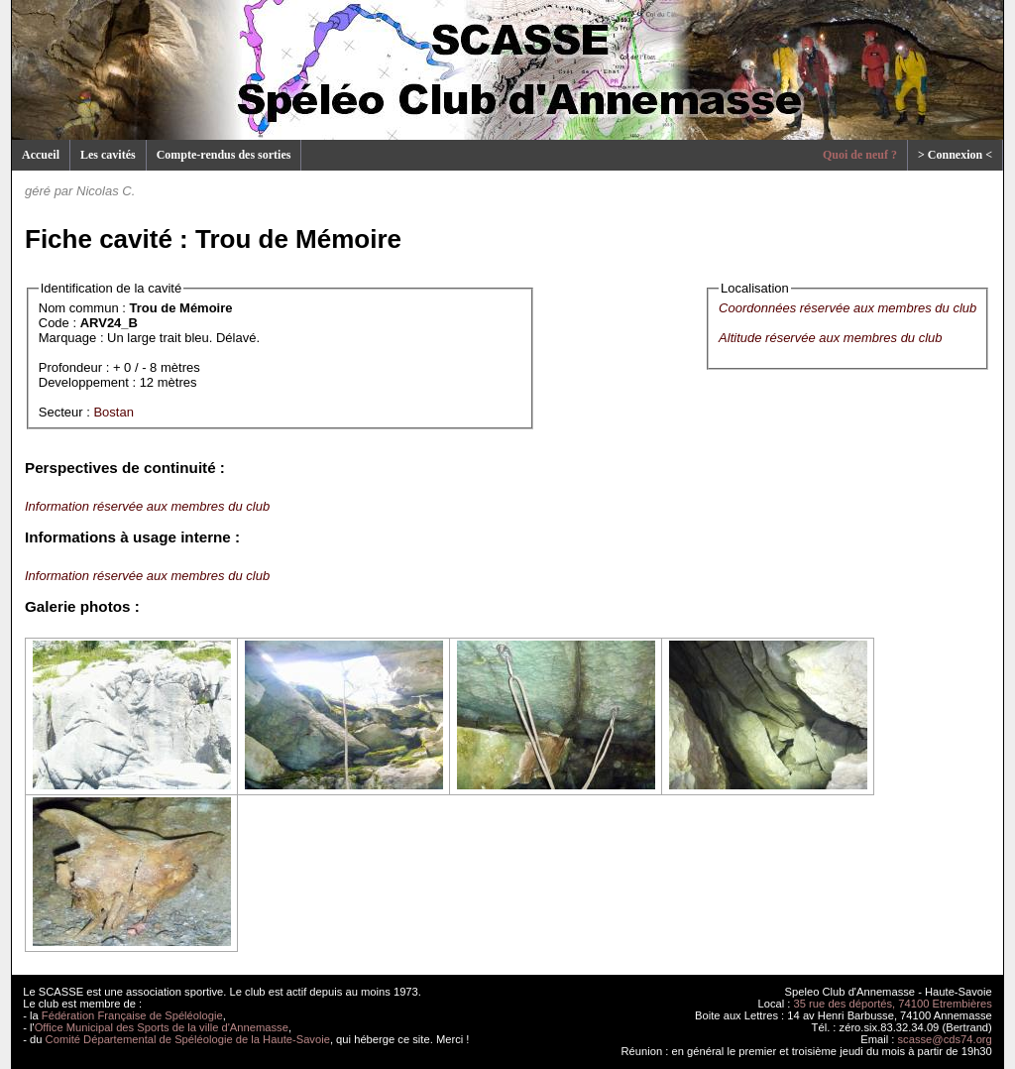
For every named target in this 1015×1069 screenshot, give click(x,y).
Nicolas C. (105, 190)
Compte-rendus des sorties (224, 155)
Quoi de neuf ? (860, 155)
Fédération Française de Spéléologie (132, 1015)
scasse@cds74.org (945, 1039)
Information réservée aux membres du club (147, 506)
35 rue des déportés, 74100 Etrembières (893, 1004)
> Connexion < (955, 155)
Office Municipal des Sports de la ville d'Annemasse (161, 1027)
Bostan (113, 412)
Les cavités (108, 155)
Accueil (40, 155)
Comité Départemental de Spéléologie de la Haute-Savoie (188, 1039)
